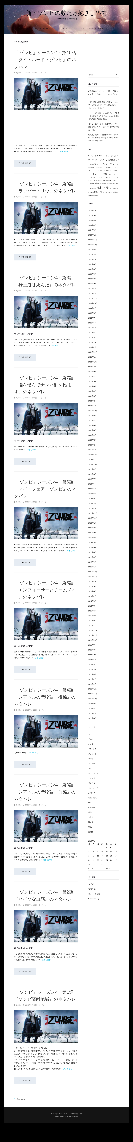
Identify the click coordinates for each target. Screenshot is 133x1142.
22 (94, 860)
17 (102, 856)
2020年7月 (92, 420)
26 (111, 860)
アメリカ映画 (108, 159)
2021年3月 (92, 396)
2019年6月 (92, 484)
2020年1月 (92, 450)
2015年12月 (92, 689)
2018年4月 (92, 552)
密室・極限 (92, 798)
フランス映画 (104, 177)
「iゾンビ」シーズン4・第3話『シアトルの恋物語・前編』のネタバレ (45, 801)
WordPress (74, 1130)
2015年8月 (92, 708)
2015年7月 (92, 713)
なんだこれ (114, 156)
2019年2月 (92, 503)
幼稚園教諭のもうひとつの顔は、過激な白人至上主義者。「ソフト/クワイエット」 (103, 94)
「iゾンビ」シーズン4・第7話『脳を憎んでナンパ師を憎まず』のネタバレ (43, 389)
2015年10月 (92, 699)
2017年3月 (92, 616)
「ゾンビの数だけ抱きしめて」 (42, 28)
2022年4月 (92, 332)
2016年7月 (92, 655)
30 (98, 864)
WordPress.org (93, 899)
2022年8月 (92, 313)
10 (102, 852)
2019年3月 (92, 498)
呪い (116, 180)
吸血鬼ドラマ (111, 180)
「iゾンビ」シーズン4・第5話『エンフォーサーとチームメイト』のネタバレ (45, 596)
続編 (92, 192)
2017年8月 (92, 591)
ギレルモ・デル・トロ (100, 167)
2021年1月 (92, 406)
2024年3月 (92, 225)
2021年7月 (92, 376)
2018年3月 (92, 557)
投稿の (92, 889)
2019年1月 (92, 508)
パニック (91, 763)
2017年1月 (92, 625)
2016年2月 (92, 679)
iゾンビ (94, 156)
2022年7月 (92, 318)
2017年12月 (92, 572)
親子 (107, 192)
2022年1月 (92, 347)
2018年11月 (92, 518)
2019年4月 (92, 494)
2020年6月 (92, 425)
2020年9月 (92, 416)
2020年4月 (92, 435)
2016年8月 (92, 650)
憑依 (111, 183)
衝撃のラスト (100, 192)
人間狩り (91, 793)
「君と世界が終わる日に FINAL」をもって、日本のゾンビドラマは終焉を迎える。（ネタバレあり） (103, 105)
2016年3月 (92, 674)
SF (89, 734)
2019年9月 (92, 469)
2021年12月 (92, 352)
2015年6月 (92, 718)
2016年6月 (92, 660)
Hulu (89, 156)
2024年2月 (92, 230)
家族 (96, 183)
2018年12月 (92, 513)
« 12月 (90, 868)
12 (111, 852)
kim (19, 73)
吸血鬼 (105, 180)
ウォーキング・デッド (105, 164)
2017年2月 (92, 620)
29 (94, 864)
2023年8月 (92, 254)
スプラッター (93, 754)
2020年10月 (92, 411)
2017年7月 (92, 596)
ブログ (90, 768)
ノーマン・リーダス (97, 174)
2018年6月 (92, 542)
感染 (108, 183)
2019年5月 (92, 489)
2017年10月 (92, 581)
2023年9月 (92, 250)
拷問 (114, 183)
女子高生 (91, 183)
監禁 (113, 188)
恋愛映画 (91, 807)
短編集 (90, 832)
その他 (90, 739)
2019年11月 (92, 459)
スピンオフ (93, 170)
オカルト (91, 744)
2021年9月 (92, 367)
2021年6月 (92, 381)
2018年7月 (92, 538)
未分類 (90, 817)
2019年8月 (92, 474)
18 (107, 856)
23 (98, 860)
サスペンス (92, 749)
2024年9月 (92, 215)
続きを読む (64, 151)
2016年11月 (92, 635)
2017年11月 (92, 577)
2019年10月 (92, 464)
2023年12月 (92, 235)
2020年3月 (92, 440)
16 (98, 856)
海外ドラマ (104, 187)
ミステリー (92, 778)
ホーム (26, 28)
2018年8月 (92, 533)
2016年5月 (92, 664)
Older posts (19, 1113)
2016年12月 (92, 630)
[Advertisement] (46, 128)
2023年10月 (92, 245)
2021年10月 (92, 362)
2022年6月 (92, 323)
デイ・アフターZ (112, 170)
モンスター (92, 783)
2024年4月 (92, 220)
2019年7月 (92, 479)
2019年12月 (92, 455)
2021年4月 (92, 391)
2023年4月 (92, 274)
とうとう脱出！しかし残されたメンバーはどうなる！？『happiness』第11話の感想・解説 (103, 127)
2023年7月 (92, 259)
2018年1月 (92, 567)
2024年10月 (92, 210)
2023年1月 (92, 289)
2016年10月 (92, 640)
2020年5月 (92, 430)
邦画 (110, 192)
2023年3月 (92, 279)
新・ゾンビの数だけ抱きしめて (66, 12)
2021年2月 (92, 401)
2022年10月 (92, 303)
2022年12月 (92, 293)
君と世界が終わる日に (96, 180)
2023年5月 (92, 269)
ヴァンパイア (113, 177)
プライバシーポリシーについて (67, 28)
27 (115, 860)
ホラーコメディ (94, 773)
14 (89, 856)
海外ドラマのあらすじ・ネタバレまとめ (95, 28)
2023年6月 (92, 264)
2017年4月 (92, 611)
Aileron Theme (59, 1130)
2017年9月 (92, 586)
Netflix (99, 156)
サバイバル (109, 167)
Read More (26, 164)
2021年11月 (92, 357)
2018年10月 (92, 523)
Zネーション (106, 156)
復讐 (102, 183)
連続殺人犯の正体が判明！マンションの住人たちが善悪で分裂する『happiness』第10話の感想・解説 (103, 138)
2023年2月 (92, 284)
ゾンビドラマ (102, 170)
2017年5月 (92, 606)
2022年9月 (92, 308)
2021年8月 (92, 372)
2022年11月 (92, 298)
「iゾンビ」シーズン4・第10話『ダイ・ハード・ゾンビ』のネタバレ (45, 59)
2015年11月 (92, 694)
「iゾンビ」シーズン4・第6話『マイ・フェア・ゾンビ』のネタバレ (45, 494)
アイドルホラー (93, 160)
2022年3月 (92, 337)
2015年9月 (92, 704)
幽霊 (99, 183)
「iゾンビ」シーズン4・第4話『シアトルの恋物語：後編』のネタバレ (45, 705)
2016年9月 (92, 645)
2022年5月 (92, 328)
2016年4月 (92, 669)
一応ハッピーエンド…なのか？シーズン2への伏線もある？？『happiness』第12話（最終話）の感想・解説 (103, 116)
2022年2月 (92, 342)
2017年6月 (92, 601)
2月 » (108, 868)
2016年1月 (92, 684)
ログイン (91, 884)
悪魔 (105, 183)
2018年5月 (92, 547)
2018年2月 (92, 562)
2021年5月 (92, 386)
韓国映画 (95, 195)
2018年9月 (92, 528)
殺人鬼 (94, 188)
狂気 (90, 827)
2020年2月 (92, 445)
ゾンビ (43, 73)
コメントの (94, 894)
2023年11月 (92, 240)
